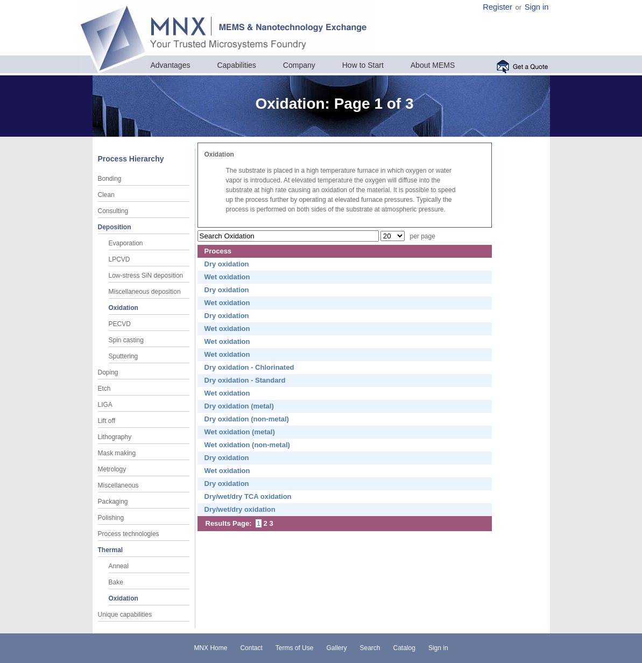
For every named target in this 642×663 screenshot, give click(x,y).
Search (369, 648)
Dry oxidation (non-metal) (246, 419)
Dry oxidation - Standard (245, 380)
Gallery (336, 648)
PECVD (120, 324)
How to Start (363, 65)
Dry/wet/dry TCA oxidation (248, 496)
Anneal (119, 566)
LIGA (105, 404)
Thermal (110, 550)
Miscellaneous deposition (145, 291)
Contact (251, 648)
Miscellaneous (118, 485)
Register (497, 7)
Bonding (110, 178)
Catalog (404, 648)
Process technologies (128, 534)
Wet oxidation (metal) (239, 432)
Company (299, 65)
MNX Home (210, 648)
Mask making (117, 453)
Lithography (115, 437)
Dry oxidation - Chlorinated (249, 367)
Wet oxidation (227, 277)
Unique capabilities (125, 614)
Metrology (112, 469)
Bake (116, 582)
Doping (108, 372)
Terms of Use (295, 648)
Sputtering (123, 356)
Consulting (113, 211)
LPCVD (119, 259)
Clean (106, 195)
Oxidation (123, 308)
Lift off (106, 421)
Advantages (171, 65)
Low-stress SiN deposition (146, 275)
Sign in (537, 7)
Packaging (113, 501)
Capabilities (236, 65)
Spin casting (126, 340)
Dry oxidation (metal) (239, 406)
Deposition (114, 227)
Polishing (111, 517)
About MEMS (433, 65)
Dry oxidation (226, 264)
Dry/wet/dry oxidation (240, 509)
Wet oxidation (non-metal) (247, 445)
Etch (104, 388)
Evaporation (126, 243)
